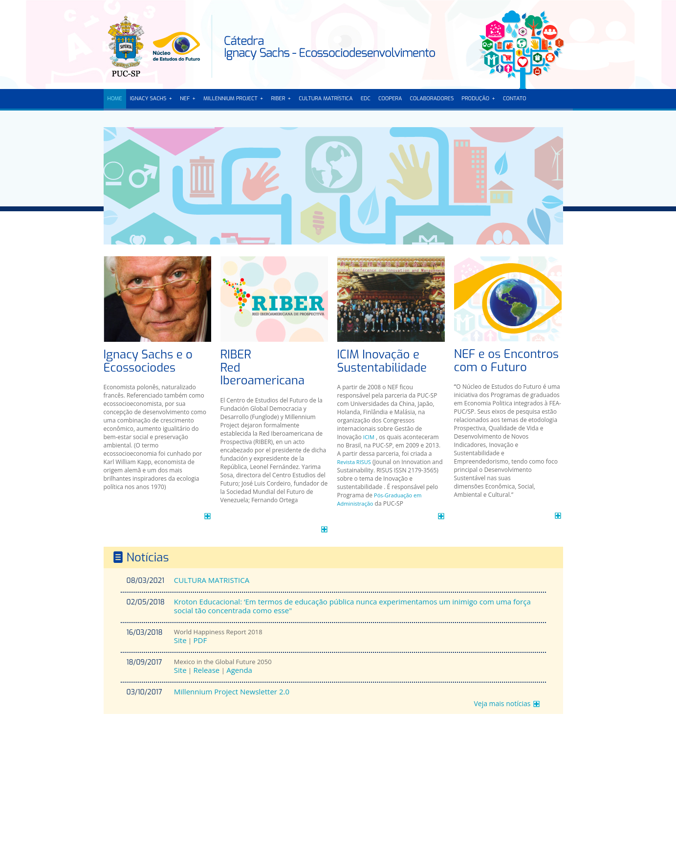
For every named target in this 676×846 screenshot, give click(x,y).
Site (180, 640)
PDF (200, 640)
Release (206, 670)
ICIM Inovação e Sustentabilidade (382, 361)
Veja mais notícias (502, 703)
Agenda (239, 670)
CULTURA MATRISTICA (211, 580)
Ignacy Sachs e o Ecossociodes (148, 361)
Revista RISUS (354, 462)
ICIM (368, 437)
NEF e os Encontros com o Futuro (506, 360)
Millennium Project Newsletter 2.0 (231, 691)
